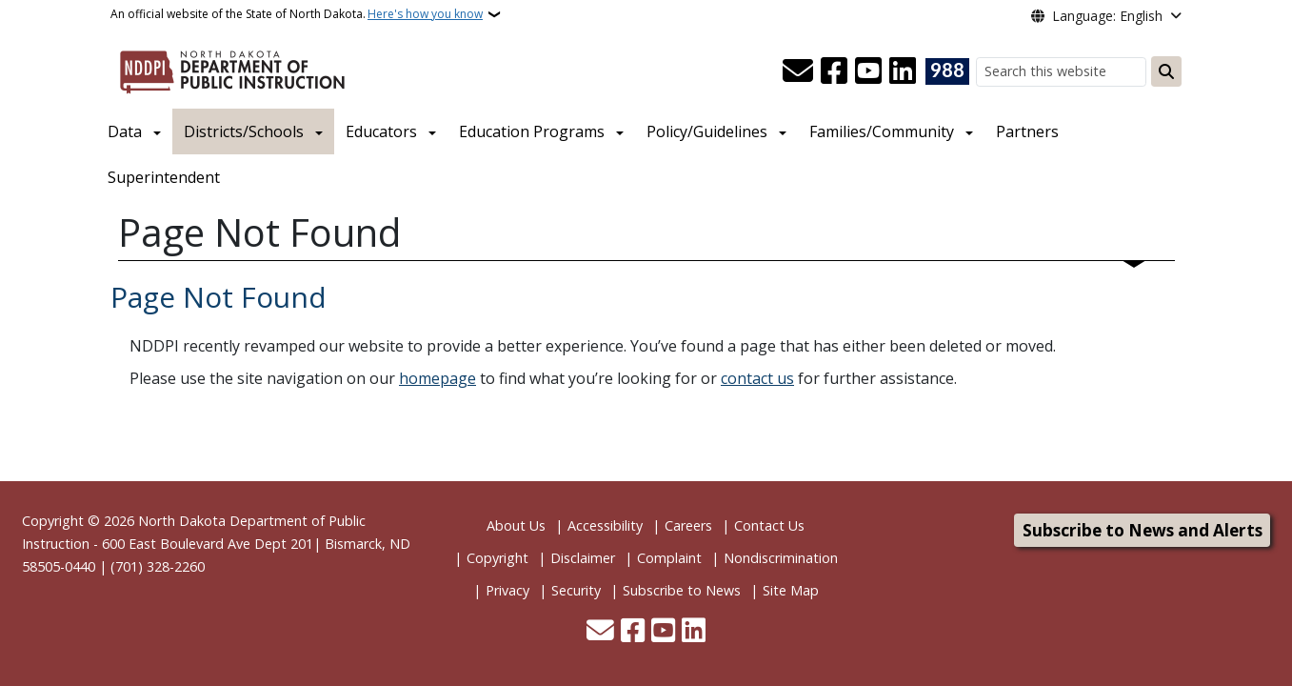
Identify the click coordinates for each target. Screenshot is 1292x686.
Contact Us (769, 525)
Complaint (669, 558)
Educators (381, 131)
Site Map (791, 590)
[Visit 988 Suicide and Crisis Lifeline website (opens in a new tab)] (947, 71)
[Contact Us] (798, 71)
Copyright (497, 558)
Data (125, 131)
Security (576, 590)
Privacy (507, 590)
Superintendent (164, 177)
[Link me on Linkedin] (902, 71)
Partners (1027, 131)
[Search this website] (1061, 72)
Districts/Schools (244, 131)
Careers (688, 525)
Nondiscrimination (781, 558)
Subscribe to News (682, 590)
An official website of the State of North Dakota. (296, 14)
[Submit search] (1166, 71)
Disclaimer (582, 558)
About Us (516, 525)
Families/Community (881, 131)
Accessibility (605, 525)
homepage (437, 378)
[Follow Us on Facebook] (834, 71)
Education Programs (532, 131)
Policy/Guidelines (706, 131)
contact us (757, 378)
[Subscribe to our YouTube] (868, 71)
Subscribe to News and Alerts (1142, 530)
